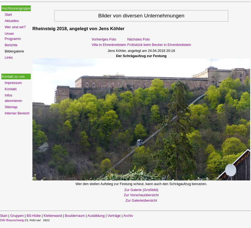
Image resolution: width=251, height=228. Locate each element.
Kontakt (10, 89)
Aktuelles (12, 21)
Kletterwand (53, 216)
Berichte (11, 45)
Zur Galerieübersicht (141, 200)
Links (9, 57)
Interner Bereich (17, 113)
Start (8, 15)
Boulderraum (75, 216)
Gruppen (17, 216)
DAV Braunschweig (12, 220)
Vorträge (114, 216)
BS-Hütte (34, 216)
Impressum (13, 83)
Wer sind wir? (15, 27)
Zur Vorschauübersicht (141, 195)
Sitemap (11, 107)
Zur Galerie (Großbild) (141, 190)
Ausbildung (96, 216)
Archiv (128, 216)
